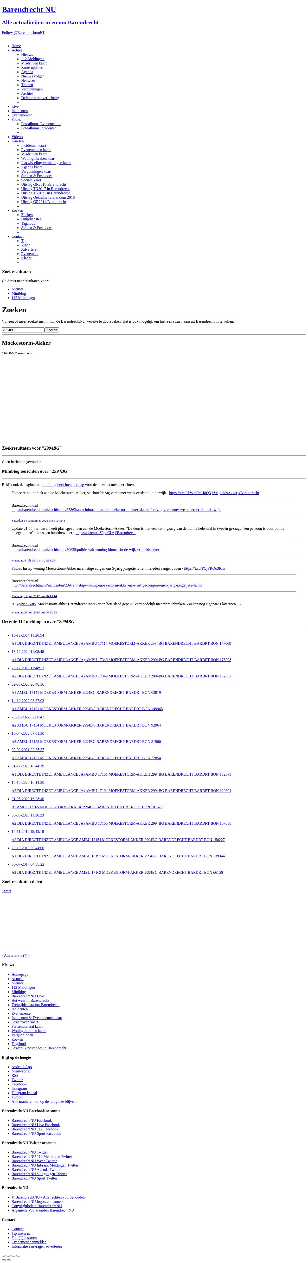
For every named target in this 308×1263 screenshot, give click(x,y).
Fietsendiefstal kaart (27, 1026)
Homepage (20, 974)
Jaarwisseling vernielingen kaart (46, 163)
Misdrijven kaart (34, 63)
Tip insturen (21, 1233)
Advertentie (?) (15, 955)
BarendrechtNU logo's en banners (38, 1201)
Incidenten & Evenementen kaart (37, 1018)
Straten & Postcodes (36, 176)
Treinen (27, 85)
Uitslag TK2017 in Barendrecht (45, 189)
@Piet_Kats (26, 604)
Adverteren (29, 249)
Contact (18, 236)
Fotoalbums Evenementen (41, 124)
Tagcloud (28, 223)
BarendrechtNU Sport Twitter (34, 1178)
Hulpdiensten (31, 219)
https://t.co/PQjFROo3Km (204, 568)
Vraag (25, 245)
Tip (23, 241)
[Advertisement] (146, 430)
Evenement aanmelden (29, 1242)
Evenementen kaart (36, 150)
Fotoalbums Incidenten (39, 128)
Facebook (19, 1084)
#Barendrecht (248, 493)
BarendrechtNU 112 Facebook (35, 1129)
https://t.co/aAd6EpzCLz (95, 533)
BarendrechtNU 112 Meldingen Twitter (42, 1157)
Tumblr (17, 1097)
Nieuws (27, 54)
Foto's (16, 119)
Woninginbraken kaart (38, 158)
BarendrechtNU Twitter (30, 1152)
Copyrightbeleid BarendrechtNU (37, 1206)
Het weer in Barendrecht (30, 1000)
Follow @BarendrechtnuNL (23, 33)
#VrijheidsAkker (224, 493)
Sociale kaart (31, 180)
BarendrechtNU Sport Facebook (36, 1133)
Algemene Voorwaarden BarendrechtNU (43, 1210)
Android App (22, 1067)
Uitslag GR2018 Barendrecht (43, 184)
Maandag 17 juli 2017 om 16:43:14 (34, 596)
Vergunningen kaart (36, 171)
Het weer (28, 80)
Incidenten (20, 111)
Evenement (29, 254)
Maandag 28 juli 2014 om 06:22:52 (34, 612)
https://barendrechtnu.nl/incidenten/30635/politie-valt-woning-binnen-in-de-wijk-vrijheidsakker (85, 550)
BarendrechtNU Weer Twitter (34, 1161)
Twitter (17, 1080)
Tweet (6, 891)
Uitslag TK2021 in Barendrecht (45, 193)
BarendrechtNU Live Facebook (36, 1125)
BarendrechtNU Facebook (32, 1120)
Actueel (18, 50)
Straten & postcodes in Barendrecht (39, 1048)
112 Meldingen (33, 59)
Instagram (19, 1088)
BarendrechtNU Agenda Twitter (36, 1169)
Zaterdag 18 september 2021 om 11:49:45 (38, 520)
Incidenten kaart (33, 145)
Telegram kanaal (24, 1093)
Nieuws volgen (32, 76)
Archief (27, 93)
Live (15, 106)
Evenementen (22, 115)
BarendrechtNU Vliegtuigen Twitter (39, 1174)
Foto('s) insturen (24, 1238)
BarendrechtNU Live (28, 996)
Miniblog (19, 293)
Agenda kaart (31, 167)
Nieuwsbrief (21, 1071)
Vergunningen (32, 89)
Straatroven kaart (25, 1022)
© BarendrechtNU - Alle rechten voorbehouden (48, 1197)
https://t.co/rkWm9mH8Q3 (190, 493)
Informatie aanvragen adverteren (37, 1246)
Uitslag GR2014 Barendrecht (43, 202)
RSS (15, 1075)
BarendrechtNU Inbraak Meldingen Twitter (45, 1165)
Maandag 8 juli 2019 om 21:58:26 (33, 560)
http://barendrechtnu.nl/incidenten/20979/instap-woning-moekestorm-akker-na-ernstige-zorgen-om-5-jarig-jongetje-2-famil (107, 585)
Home (16, 46)
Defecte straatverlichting (40, 98)
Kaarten (18, 141)
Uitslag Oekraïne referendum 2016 (48, 197)
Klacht (26, 258)
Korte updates (32, 67)
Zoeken (17, 210)
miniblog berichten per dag (63, 485)
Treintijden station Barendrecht (35, 1005)
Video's (17, 137)
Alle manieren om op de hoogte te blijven (44, 1101)
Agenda (27, 72)
